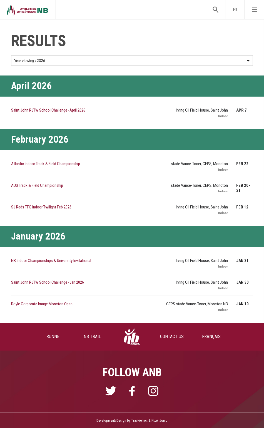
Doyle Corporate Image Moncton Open (42, 303)
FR (235, 9)
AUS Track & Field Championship (37, 185)
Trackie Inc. (139, 420)
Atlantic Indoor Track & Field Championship (45, 163)
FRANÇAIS (211, 336)
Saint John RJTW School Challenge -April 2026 (48, 110)
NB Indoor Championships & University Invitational (51, 260)
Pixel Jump (159, 420)
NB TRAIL (92, 336)
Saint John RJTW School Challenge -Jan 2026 (47, 282)
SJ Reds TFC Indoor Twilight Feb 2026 (41, 207)
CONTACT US (172, 336)
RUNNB (52, 336)
